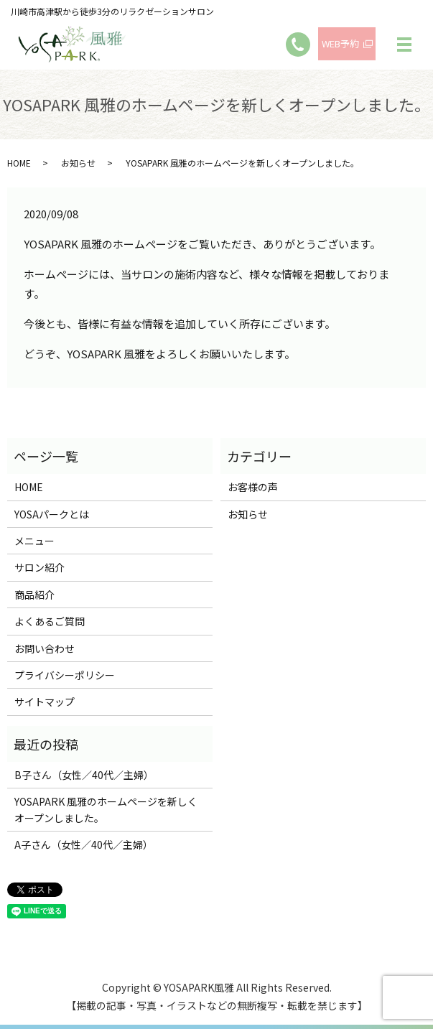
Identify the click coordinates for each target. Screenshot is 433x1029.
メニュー (34, 541)
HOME (19, 163)
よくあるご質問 (49, 621)
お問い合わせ (44, 648)
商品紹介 (34, 594)
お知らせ (78, 163)
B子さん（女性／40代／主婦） (84, 775)
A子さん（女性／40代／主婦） (83, 844)
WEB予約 (340, 43)
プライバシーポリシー (64, 675)
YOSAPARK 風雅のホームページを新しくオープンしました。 (105, 809)
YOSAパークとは (51, 514)
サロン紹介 (39, 567)
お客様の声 (253, 487)
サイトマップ (44, 701)
